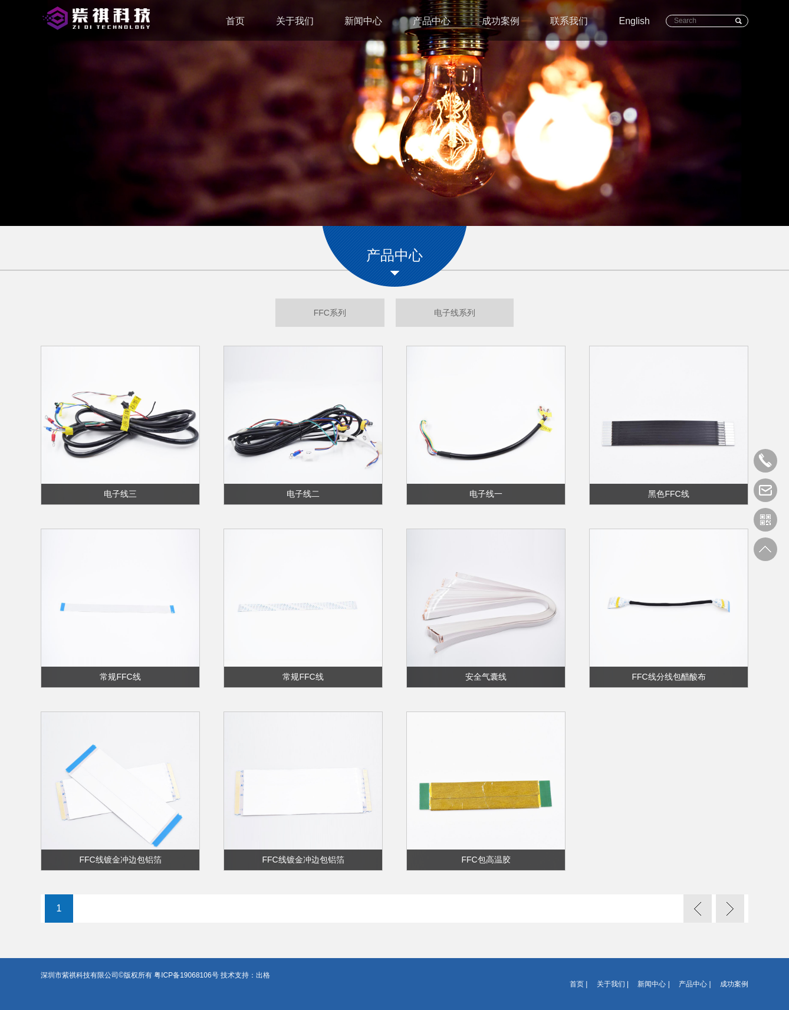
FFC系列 (330, 312)
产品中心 (432, 21)
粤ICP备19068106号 (186, 975)
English (634, 21)
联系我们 (569, 21)
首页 (235, 21)
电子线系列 (454, 312)
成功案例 (501, 21)
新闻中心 (363, 21)
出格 (263, 975)
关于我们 (295, 21)
